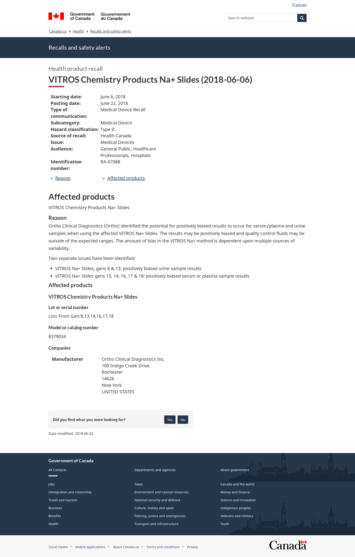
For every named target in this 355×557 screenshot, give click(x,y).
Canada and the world (237, 484)
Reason (63, 178)
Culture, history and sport (154, 508)
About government (235, 470)
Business (55, 508)
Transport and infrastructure (156, 524)
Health (78, 31)
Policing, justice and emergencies (160, 516)
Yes (170, 419)
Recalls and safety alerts (110, 31)
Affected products (126, 178)
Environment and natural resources (161, 492)
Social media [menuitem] (58, 547)
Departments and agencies (155, 470)
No (182, 419)
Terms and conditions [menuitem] (163, 547)
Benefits (54, 516)
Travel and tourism (62, 500)
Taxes (138, 484)
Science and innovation (238, 500)
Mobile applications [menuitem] (90, 547)
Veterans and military (237, 516)
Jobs (51, 484)
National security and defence (157, 500)
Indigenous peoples (236, 508)
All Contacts (57, 470)
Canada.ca (58, 31)
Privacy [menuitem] (192, 547)
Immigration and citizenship (70, 492)
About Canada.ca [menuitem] (126, 547)
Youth (225, 524)
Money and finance (235, 492)
